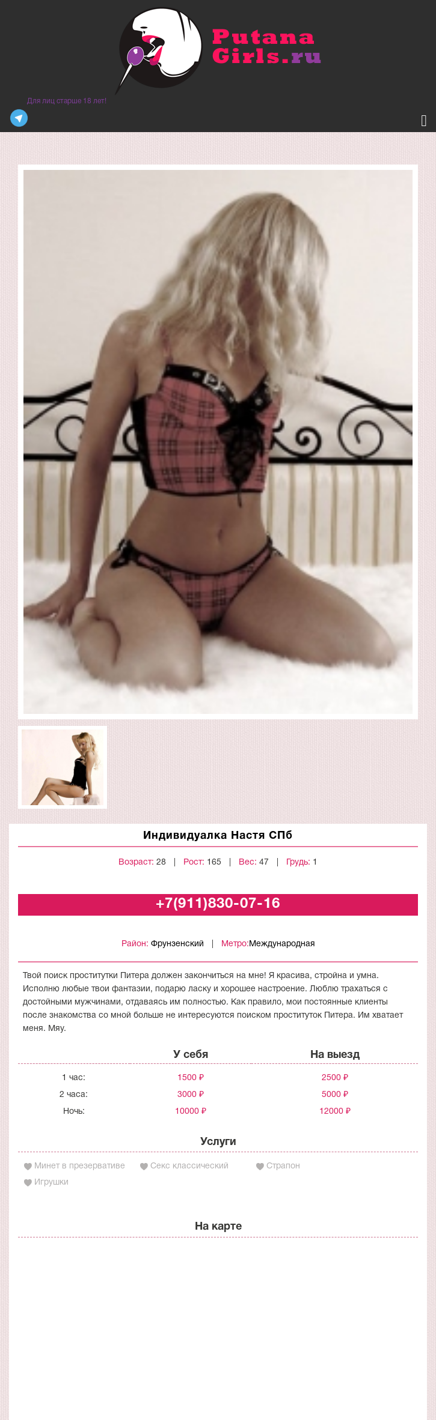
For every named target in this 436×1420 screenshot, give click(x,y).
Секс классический (189, 1166)
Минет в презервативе (79, 1166)
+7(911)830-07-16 (218, 904)
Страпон (283, 1166)
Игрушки (51, 1182)
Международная (282, 944)
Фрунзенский (177, 944)
